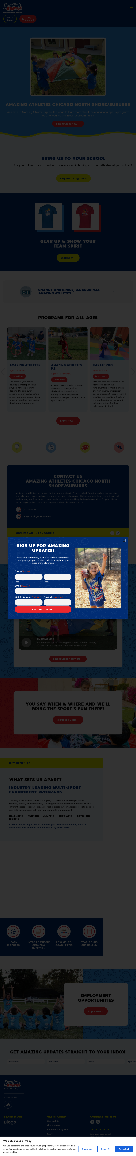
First (17, 581)
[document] (68, 578)
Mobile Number (28, 597)
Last (46, 581)
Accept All (124, 1149)
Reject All (105, 1149)
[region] (68, 1146)
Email (22, 586)
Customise (87, 1149)
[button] (124, 540)
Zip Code (53, 597)
